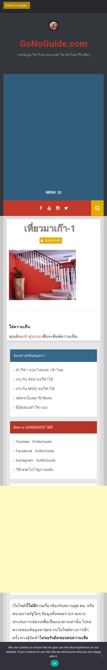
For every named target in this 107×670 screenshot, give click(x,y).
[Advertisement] (53, 129)
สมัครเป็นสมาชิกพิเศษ (34, 398)
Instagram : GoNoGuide (35, 460)
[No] (101, 656)
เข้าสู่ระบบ (32, 336)
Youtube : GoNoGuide (34, 441)
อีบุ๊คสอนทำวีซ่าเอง (31, 407)
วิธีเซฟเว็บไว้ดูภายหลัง (34, 469)
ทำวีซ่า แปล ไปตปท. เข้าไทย (39, 370)
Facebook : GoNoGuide (35, 451)
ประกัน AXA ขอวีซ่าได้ (34, 379)
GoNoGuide (53, 240)
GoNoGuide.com (54, 44)
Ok (55, 663)
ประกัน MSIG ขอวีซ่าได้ (35, 388)
